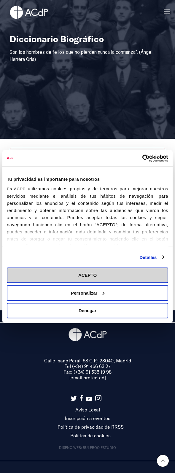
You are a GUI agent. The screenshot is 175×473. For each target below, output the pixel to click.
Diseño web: (71, 447)
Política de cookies (90, 435)
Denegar (87, 310)
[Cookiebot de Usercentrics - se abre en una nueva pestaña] (142, 158)
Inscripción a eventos (87, 418)
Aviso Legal (87, 409)
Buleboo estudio (99, 447)
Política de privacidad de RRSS (91, 427)
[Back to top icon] (163, 461)
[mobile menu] (167, 12)
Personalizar (87, 292)
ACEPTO (87, 275)
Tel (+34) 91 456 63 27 (88, 366)
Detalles (148, 257)
